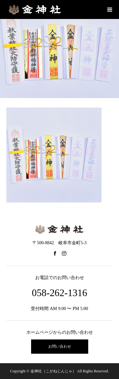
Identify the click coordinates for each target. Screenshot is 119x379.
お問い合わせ (59, 346)
